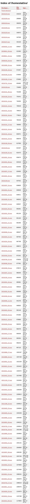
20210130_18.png (7, 70)
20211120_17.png (7, 380)
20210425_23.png (7, 408)
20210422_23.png (7, 375)
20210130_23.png (7, 96)
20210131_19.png (7, 134)
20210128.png (6, 87)
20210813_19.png (7, 460)
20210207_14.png (7, 204)
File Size (18, 8)
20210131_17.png (7, 124)
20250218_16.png (7, 60)
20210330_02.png (7, 296)
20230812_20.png (7, 51)
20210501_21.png (7, 361)
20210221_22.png (7, 227)
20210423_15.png (7, 399)
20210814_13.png (7, 394)
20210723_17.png (7, 483)
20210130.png (6, 180)
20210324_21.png (7, 237)
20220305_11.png (7, 301)
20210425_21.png (7, 413)
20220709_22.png (7, 259)
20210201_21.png (7, 218)
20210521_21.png (7, 366)
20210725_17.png (7, 426)
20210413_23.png (7, 287)
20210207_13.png (7, 272)
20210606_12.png (7, 417)
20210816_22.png (7, 469)
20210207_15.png (7, 185)
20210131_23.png (7, 138)
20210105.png (6, 18)
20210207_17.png (7, 171)
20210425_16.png (7, 338)
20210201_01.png (7, 190)
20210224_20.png (7, 241)
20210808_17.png (7, 352)
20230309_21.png (7, 232)
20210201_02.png (7, 176)
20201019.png (6, 23)
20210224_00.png (7, 209)
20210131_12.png (7, 101)
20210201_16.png (7, 157)
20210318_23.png (7, 255)
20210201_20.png (7, 213)
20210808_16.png (7, 357)
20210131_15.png (7, 110)
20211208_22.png (7, 403)
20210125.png (6, 32)
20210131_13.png (7, 106)
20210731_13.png (7, 83)
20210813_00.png (7, 479)
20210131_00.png (7, 92)
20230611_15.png (7, 56)
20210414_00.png (7, 305)
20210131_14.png (7, 120)
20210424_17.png (7, 333)
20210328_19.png (7, 268)
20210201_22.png (7, 282)
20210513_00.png (7, 501)
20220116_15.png (7, 315)
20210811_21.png (7, 474)
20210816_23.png (7, 465)
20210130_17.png (7, 79)
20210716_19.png (7, 429)
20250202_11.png (7, 46)
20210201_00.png (7, 162)
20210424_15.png (7, 347)
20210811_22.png (7, 486)
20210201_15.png (7, 194)
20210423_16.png (7, 389)
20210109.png (6, 28)
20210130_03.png (7, 143)
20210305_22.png (7, 65)
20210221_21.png (7, 222)
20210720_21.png (7, 456)
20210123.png (6, 14)
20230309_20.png (7, 263)
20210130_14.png (7, 277)
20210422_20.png (7, 310)
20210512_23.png (7, 496)
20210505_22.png (7, 438)
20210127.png (6, 42)
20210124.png (6, 37)
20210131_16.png (7, 115)
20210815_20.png (7, 422)
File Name (5, 8)
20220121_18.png (7, 319)
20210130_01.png (7, 152)
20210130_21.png (7, 74)
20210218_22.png (7, 251)
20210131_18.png (7, 129)
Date (24, 8)
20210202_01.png (7, 291)
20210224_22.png (7, 246)
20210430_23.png (7, 324)
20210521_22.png (7, 371)
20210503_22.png (7, 447)
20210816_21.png (7, 443)
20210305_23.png (7, 166)
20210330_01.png (7, 199)
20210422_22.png (7, 343)
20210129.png (6, 148)
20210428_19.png (7, 385)
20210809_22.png (7, 433)
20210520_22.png (7, 491)
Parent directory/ (6, 10)
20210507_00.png (7, 452)
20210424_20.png (7, 329)
